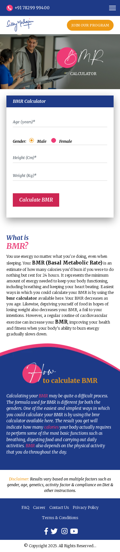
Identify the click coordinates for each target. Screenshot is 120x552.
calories (51, 427)
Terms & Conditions (60, 517)
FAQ (25, 507)
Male (42, 141)
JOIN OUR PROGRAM (90, 25)
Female (64, 141)
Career (39, 507)
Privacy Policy (86, 507)
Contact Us (59, 507)
